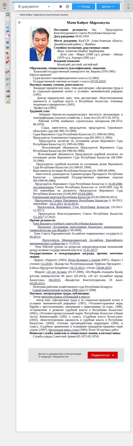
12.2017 (39, 216)
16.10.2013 (70, 203)
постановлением (43, 187)
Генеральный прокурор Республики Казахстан (61, 197)
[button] (4, 6)
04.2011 (34, 236)
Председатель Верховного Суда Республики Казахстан (73, 207)
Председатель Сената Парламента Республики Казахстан (71, 200)
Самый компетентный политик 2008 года (58, 290)
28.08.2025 (104, 267)
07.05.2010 (98, 81)
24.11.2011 (56, 203)
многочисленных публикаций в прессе (65, 296)
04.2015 (54, 280)
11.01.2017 (89, 250)
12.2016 (46, 263)
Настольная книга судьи (63, 329)
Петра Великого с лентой (84, 259)
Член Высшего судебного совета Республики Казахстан (67, 223)
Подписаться (102, 355)
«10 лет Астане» (56, 271)
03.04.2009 (84, 193)
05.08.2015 (37, 283)
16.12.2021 (77, 267)
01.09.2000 (115, 183)
